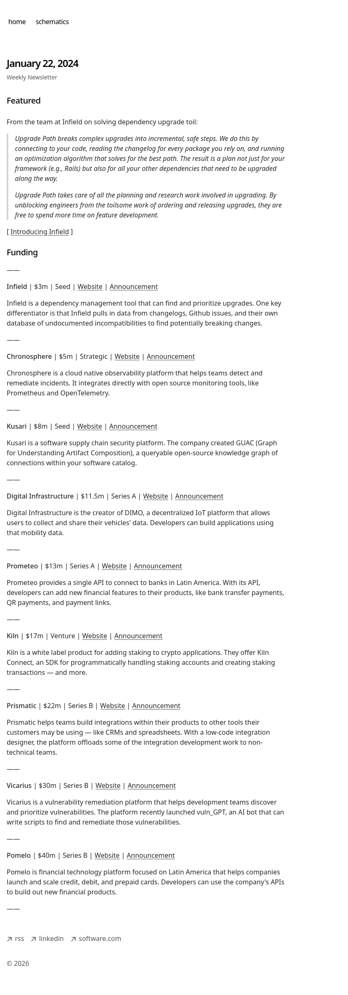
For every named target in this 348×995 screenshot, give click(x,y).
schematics (52, 21)
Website (90, 286)
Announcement (134, 286)
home (17, 21)
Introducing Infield (39, 231)
